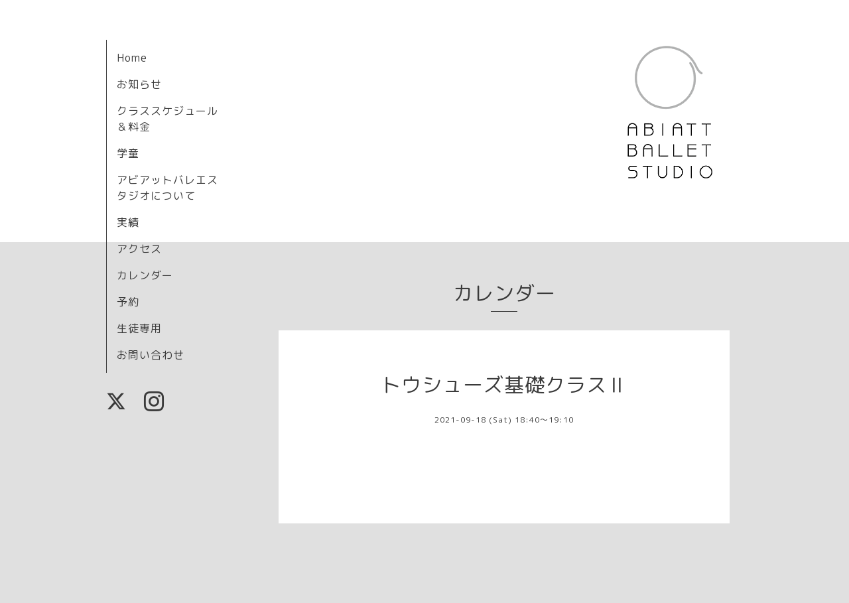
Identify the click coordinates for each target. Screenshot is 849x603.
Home (132, 57)
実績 (128, 222)
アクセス (139, 248)
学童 (128, 153)
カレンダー (145, 275)
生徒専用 (139, 328)
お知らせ (139, 84)
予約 (128, 302)
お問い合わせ (150, 355)
